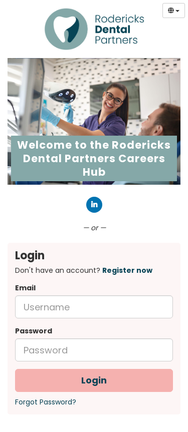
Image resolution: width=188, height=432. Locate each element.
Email (25, 288)
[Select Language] (173, 10)
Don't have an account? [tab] (83, 270)
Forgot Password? (45, 402)
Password (33, 331)
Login (94, 380)
